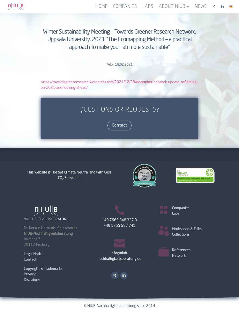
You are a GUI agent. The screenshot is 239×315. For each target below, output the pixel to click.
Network (179, 256)
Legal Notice (34, 254)
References (181, 250)
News (201, 7)
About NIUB (172, 7)
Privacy (30, 274)
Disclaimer (32, 280)
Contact (119, 125)
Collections (180, 234)
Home (101, 7)
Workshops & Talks (187, 229)
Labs (148, 7)
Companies (125, 7)
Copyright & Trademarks (43, 269)
